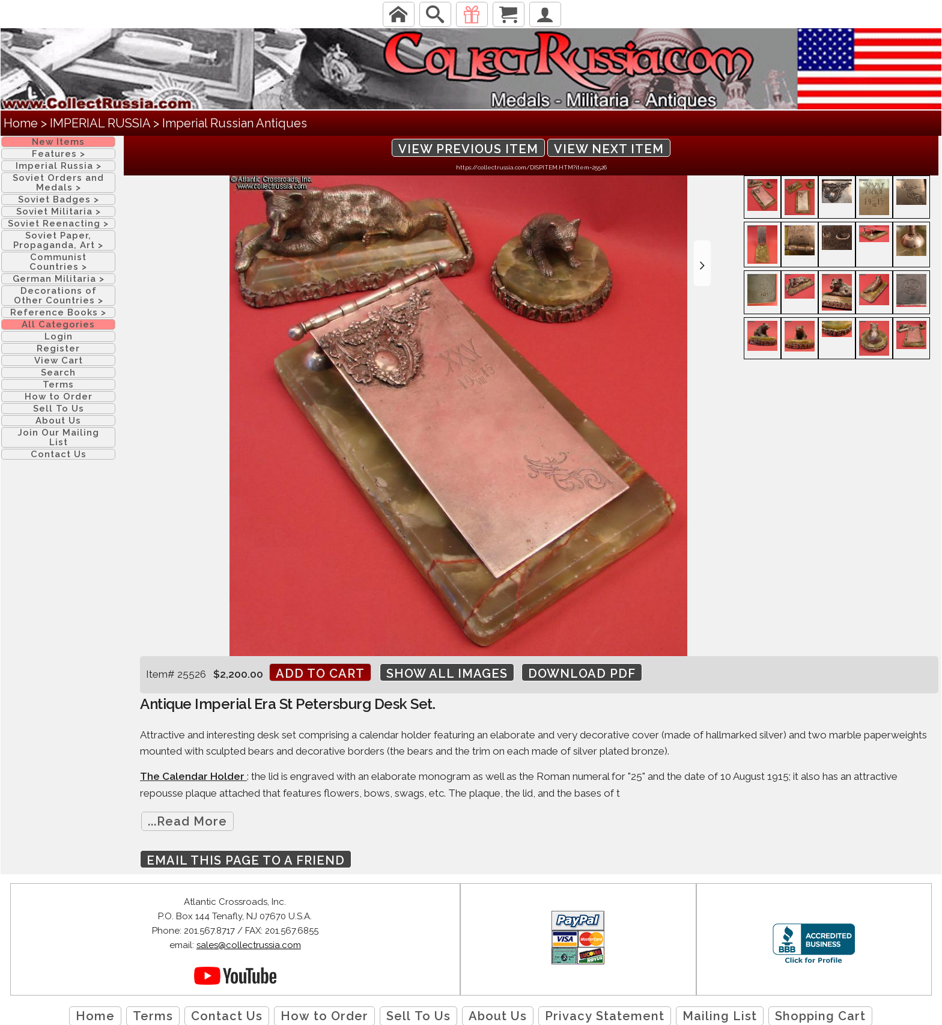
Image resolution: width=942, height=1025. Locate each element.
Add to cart (320, 673)
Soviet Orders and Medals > (58, 182)
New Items (58, 141)
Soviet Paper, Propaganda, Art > (58, 240)
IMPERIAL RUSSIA (100, 123)
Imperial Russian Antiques (234, 123)
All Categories (58, 324)
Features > (58, 153)
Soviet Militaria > (58, 211)
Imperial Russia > (59, 165)
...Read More (187, 821)
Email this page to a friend (246, 860)
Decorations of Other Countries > (58, 295)
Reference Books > (58, 312)
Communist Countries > (58, 262)
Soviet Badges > (58, 199)
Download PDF (582, 673)
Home (21, 123)
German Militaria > (59, 278)
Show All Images (447, 673)
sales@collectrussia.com (248, 945)
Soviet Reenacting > (58, 223)
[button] (702, 263)
